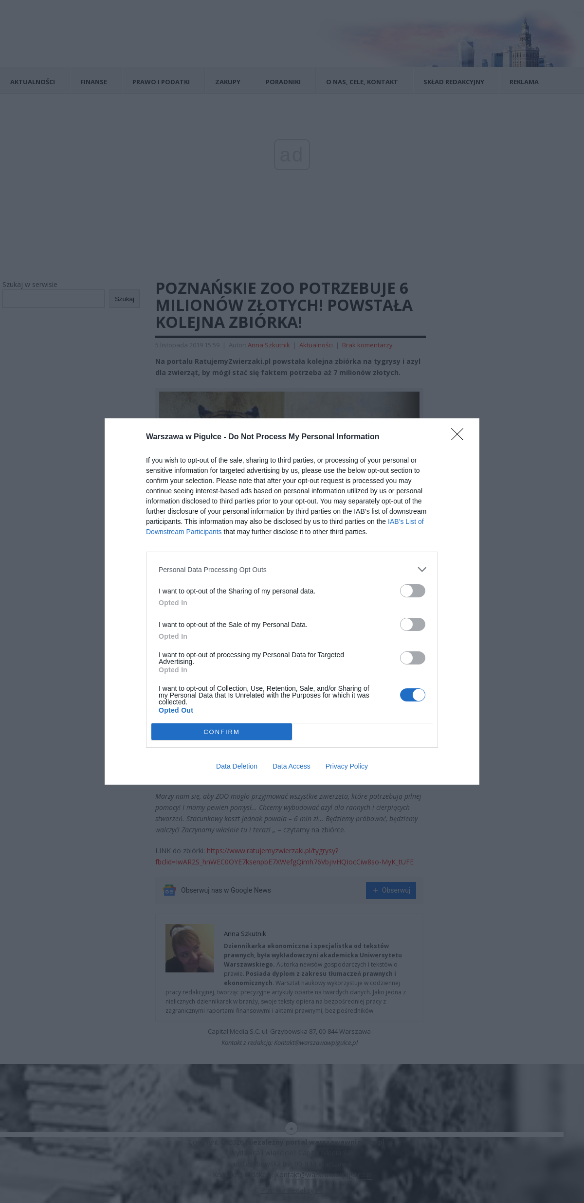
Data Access (291, 766)
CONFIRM (221, 732)
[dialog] (292, 601)
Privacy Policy (347, 766)
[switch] (412, 590)
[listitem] (292, 569)
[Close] (460, 437)
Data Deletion (236, 766)
